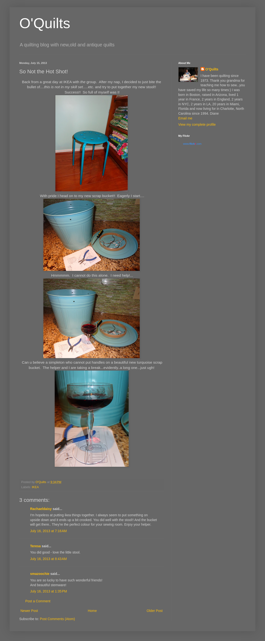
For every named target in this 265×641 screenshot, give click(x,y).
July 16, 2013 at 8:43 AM (48, 559)
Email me (185, 118)
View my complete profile (197, 124)
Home (92, 611)
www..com (192, 143)
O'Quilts (44, 23)
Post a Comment (37, 601)
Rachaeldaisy (41, 509)
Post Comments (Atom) (57, 619)
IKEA (35, 487)
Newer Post (29, 611)
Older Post (155, 611)
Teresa (35, 546)
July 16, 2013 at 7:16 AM (48, 531)
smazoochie (39, 574)
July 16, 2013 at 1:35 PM (48, 591)
